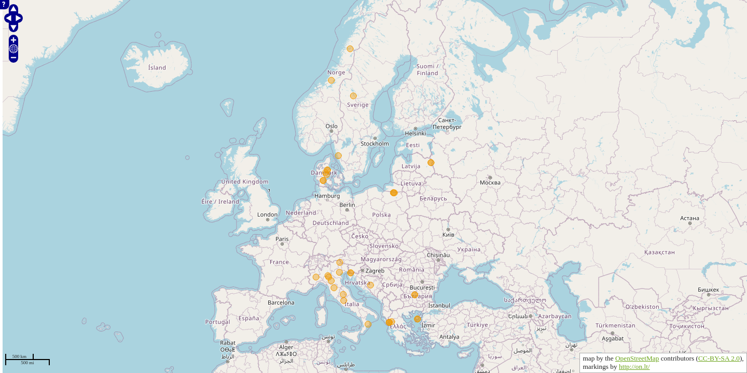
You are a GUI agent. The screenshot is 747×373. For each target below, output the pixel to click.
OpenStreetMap (637, 358)
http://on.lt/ (634, 366)
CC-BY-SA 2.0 (719, 358)
